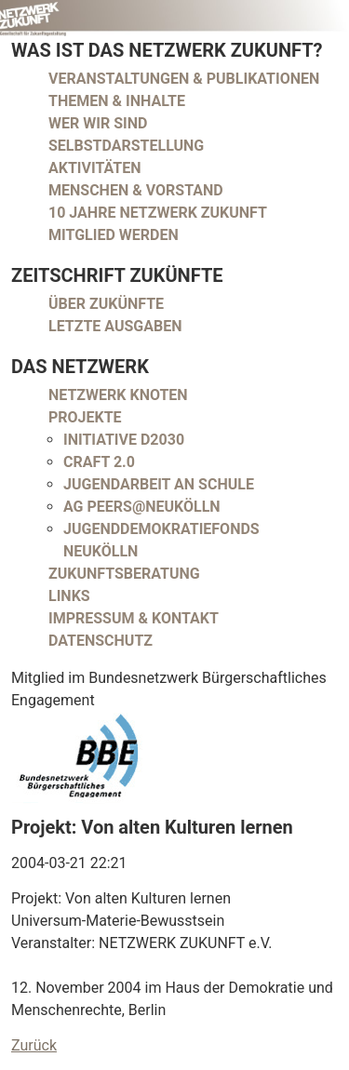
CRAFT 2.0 (99, 462)
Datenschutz (100, 640)
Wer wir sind (97, 123)
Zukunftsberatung (124, 573)
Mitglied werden (113, 235)
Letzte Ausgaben (115, 326)
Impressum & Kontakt (133, 618)
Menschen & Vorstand (135, 190)
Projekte (85, 417)
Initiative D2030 (123, 439)
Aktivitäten (94, 168)
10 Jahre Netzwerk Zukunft (157, 212)
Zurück (34, 1045)
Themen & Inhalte (116, 101)
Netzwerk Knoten (118, 395)
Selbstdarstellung (126, 145)
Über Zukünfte (106, 304)
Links (69, 596)
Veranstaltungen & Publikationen (183, 78)
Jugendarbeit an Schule (158, 484)
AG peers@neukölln (142, 506)
